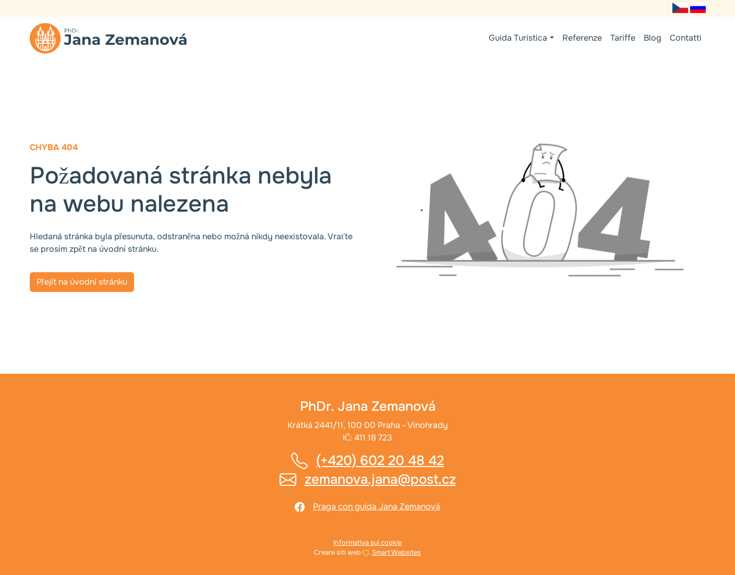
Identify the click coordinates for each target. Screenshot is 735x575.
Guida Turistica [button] (518, 37)
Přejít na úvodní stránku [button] (82, 281)
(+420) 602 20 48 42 (380, 460)
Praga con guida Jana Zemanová (376, 506)
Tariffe (622, 37)
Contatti (686, 37)
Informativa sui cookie (367, 543)
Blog (652, 37)
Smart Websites (396, 552)
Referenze (582, 37)
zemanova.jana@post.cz (380, 479)
